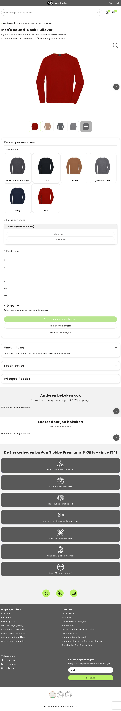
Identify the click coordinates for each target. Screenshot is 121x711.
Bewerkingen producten (13, 633)
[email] (90, 670)
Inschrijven (91, 677)
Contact (5, 613)
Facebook (8, 660)
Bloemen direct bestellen (75, 637)
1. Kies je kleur (11, 149)
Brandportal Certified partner (77, 645)
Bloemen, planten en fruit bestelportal (82, 641)
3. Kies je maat (12, 251)
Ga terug (8, 23)
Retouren (6, 617)
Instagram (8, 664)
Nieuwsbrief (68, 625)
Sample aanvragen (60, 332)
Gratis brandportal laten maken (78, 629)
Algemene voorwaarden (13, 629)
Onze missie (68, 613)
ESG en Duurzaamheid (12, 641)
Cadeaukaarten (70, 633)
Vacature (67, 617)
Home (19, 23)
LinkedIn (7, 668)
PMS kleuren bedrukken (13, 637)
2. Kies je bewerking (14, 220)
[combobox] (49, 12)
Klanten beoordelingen (74, 621)
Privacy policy (8, 621)
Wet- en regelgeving (12, 625)
